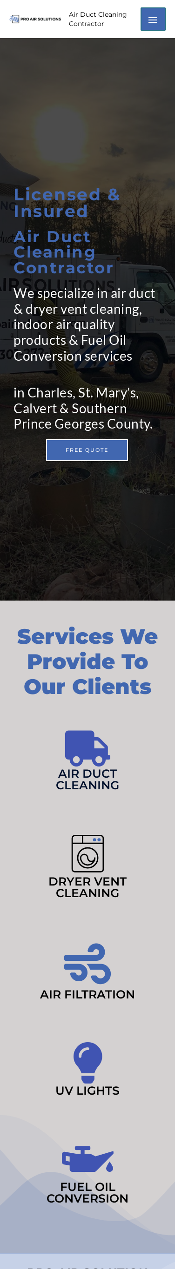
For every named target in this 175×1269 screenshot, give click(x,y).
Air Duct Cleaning (87, 779)
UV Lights (87, 1090)
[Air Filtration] (87, 964)
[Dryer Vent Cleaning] (87, 853)
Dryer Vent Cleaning (87, 887)
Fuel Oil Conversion (87, 1192)
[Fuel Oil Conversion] (87, 1159)
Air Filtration (87, 994)
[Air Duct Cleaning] (88, 749)
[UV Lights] (87, 1063)
